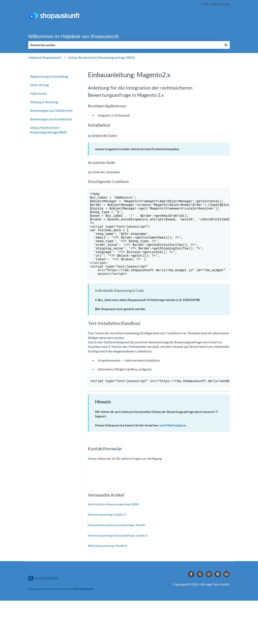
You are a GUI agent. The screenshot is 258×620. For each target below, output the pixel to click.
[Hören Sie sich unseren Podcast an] (217, 593)
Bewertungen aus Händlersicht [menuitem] (51, 110)
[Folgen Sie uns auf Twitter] (200, 593)
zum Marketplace (172, 444)
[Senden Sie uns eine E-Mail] (226, 593)
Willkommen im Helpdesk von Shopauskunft (73, 36)
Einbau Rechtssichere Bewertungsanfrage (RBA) (101, 57)
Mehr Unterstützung (215, 4)
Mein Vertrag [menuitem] (39, 85)
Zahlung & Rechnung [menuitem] (44, 102)
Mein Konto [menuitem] (38, 93)
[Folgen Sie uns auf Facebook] (191, 593)
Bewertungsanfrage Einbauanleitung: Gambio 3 (118, 554)
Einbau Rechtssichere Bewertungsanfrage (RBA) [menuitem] (48, 130)
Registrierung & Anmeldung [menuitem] (49, 76)
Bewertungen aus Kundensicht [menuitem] (51, 119)
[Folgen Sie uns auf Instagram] (209, 593)
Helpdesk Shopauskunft (44, 57)
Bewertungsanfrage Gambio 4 (107, 534)
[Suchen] (226, 45)
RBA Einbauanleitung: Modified (107, 565)
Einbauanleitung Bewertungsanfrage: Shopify (116, 544)
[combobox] (125, 45)
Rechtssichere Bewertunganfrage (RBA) (113, 523)
